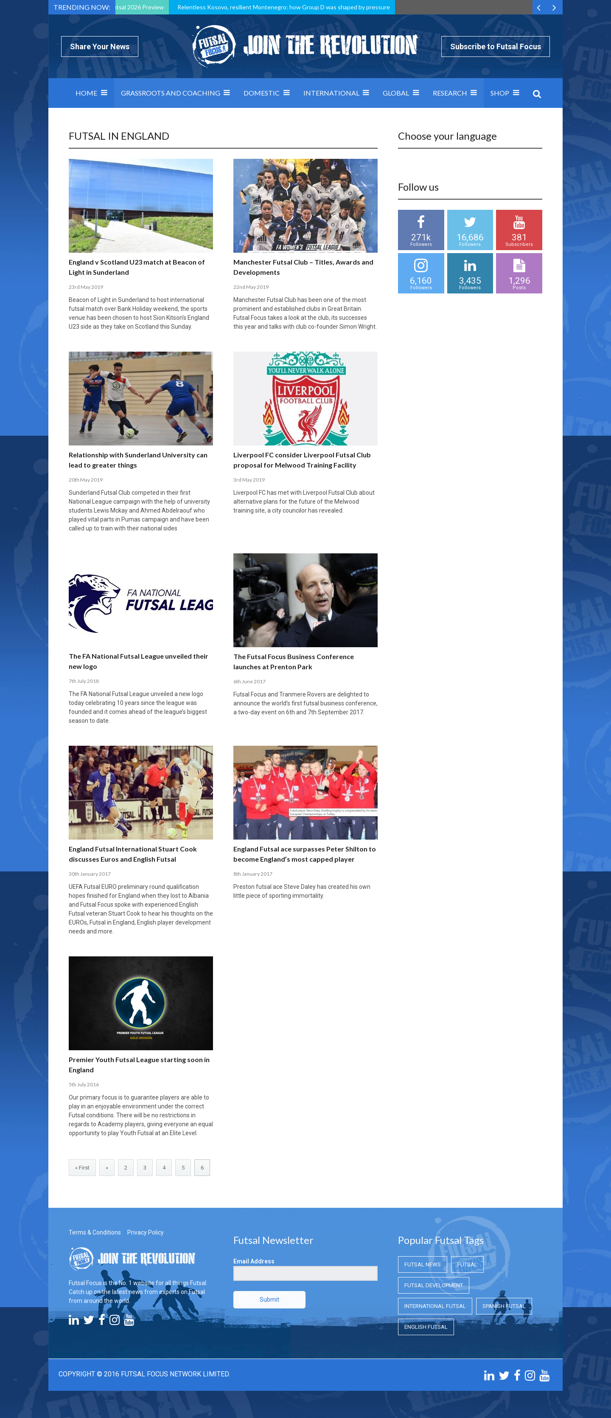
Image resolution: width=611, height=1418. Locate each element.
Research (450, 93)
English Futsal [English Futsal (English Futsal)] (426, 1327)
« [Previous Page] (107, 1167)
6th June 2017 (249, 681)
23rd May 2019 (86, 287)
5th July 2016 (84, 1084)
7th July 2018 (84, 681)
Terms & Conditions (95, 1232)
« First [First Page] (82, 1167)
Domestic (262, 93)
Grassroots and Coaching (170, 93)
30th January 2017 (90, 874)
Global (396, 93)
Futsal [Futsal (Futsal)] (467, 1264)
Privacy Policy (145, 1232)
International (331, 93)
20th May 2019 (86, 479)
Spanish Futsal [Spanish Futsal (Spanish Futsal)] (504, 1306)
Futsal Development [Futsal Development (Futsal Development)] (433, 1285)
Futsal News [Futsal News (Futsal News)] (422, 1264)
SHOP (499, 93)
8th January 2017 (252, 874)
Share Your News (99, 46)
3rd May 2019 (249, 479)
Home (86, 93)
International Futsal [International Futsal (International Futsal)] (435, 1306)
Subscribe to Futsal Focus (495, 46)
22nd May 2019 (251, 287)
